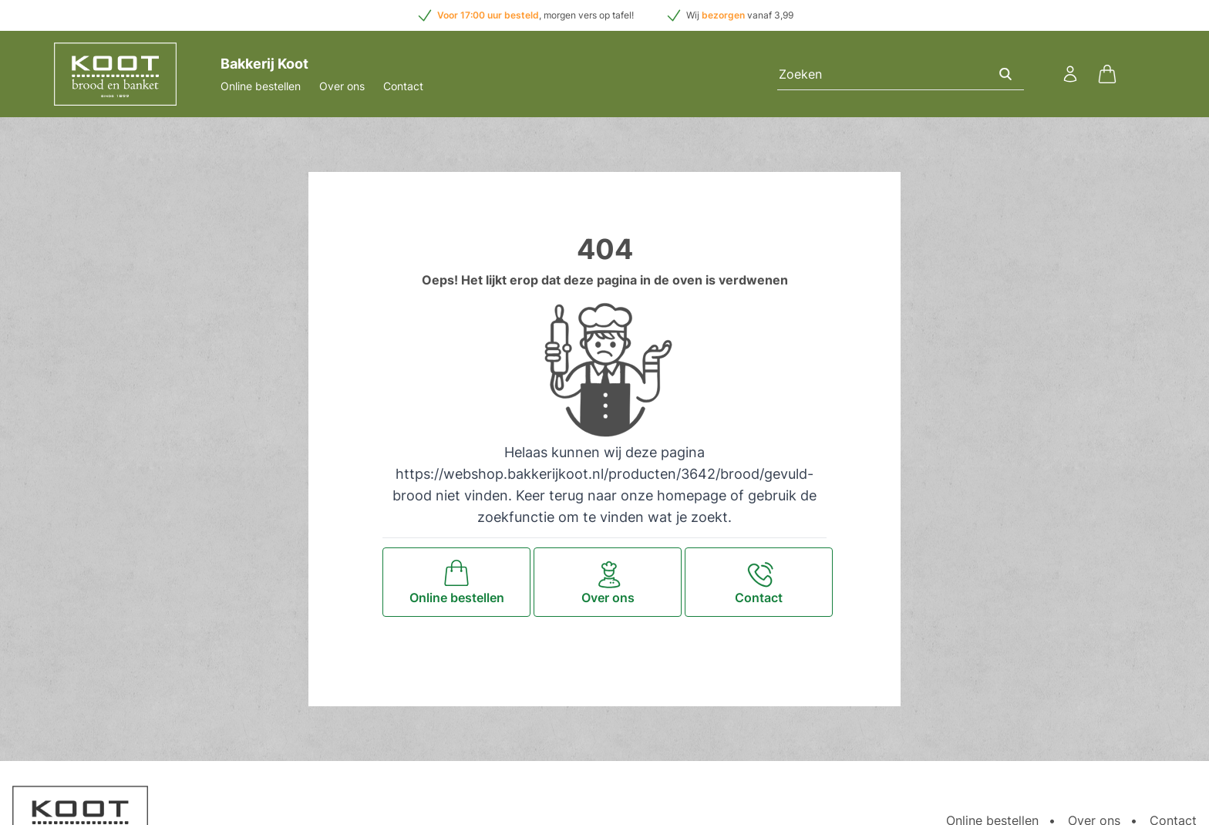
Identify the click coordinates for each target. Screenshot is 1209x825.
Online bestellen (261, 86)
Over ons (342, 86)
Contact (403, 86)
